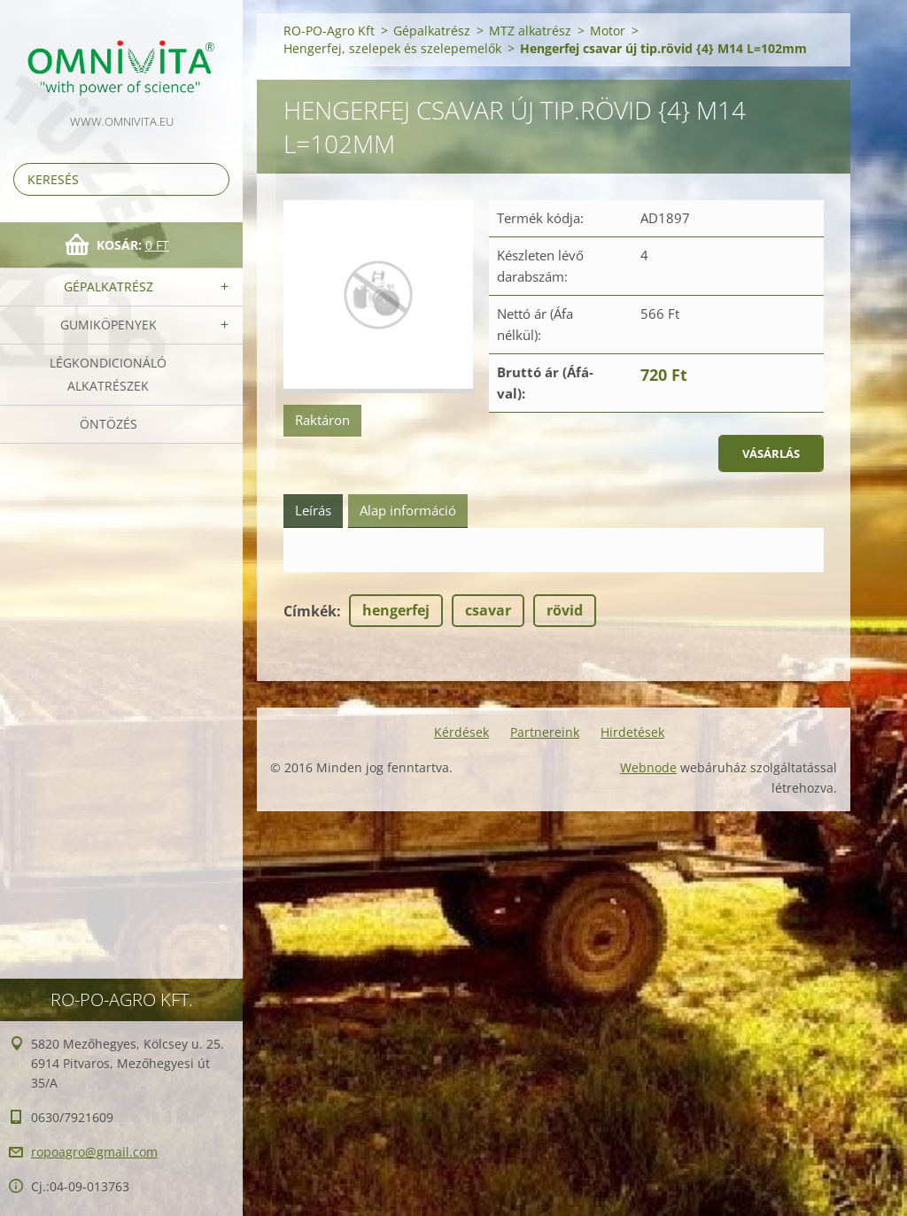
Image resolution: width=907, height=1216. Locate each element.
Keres (212, 179)
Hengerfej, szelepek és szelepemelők (392, 48)
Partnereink (544, 732)
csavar (488, 610)
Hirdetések (632, 732)
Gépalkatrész (108, 286)
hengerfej (396, 610)
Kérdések (461, 732)
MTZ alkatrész (530, 30)
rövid (565, 610)
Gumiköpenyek (108, 324)
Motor (607, 30)
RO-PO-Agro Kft (329, 30)
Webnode (648, 767)
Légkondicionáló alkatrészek (108, 374)
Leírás (313, 510)
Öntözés (108, 423)
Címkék (310, 611)
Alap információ (408, 510)
